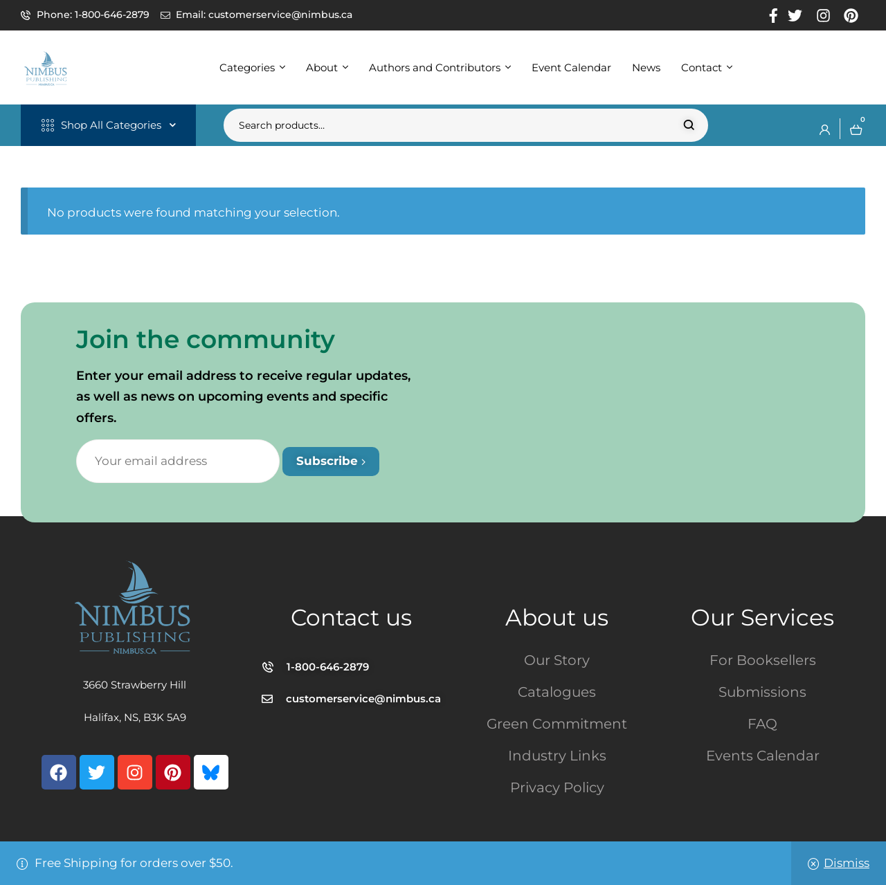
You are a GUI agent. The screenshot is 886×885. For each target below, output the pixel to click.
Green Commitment (557, 723)
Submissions (762, 692)
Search (689, 125)
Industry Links (557, 755)
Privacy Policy (557, 787)
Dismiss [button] (846, 863)
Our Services (762, 617)
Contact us (351, 617)
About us (556, 617)
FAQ (762, 723)
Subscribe (330, 461)
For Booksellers (762, 660)
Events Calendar (763, 755)
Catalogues (557, 692)
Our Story (557, 660)
